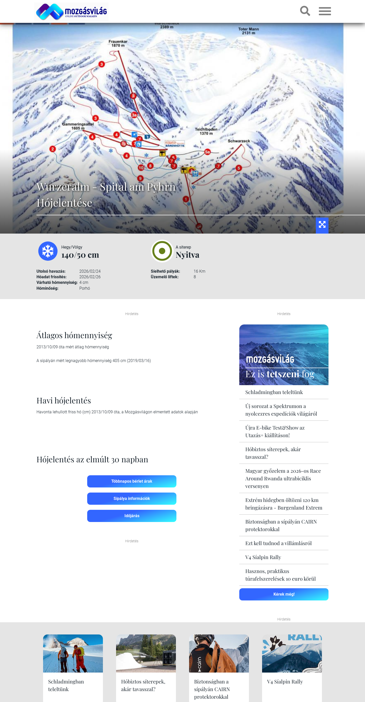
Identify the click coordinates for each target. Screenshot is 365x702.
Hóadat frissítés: (51, 276)
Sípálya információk (132, 498)
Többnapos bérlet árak (131, 481)
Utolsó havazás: (51, 271)
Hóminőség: (47, 288)
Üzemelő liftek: (165, 276)
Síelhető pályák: (165, 271)
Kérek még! (284, 594)
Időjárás (131, 515)
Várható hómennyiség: (57, 282)
